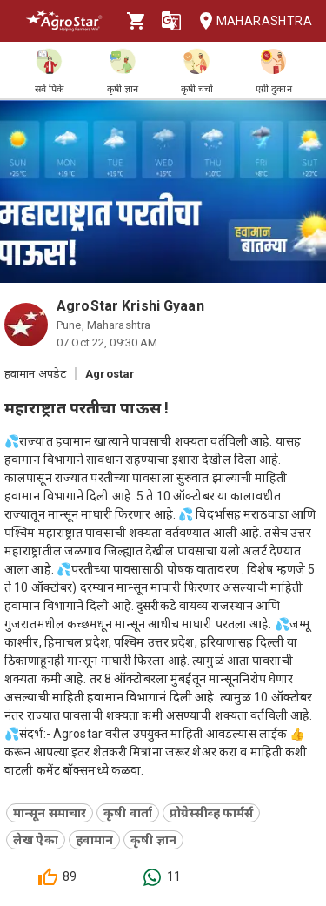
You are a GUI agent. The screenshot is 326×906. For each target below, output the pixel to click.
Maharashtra (250, 21)
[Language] (171, 20)
